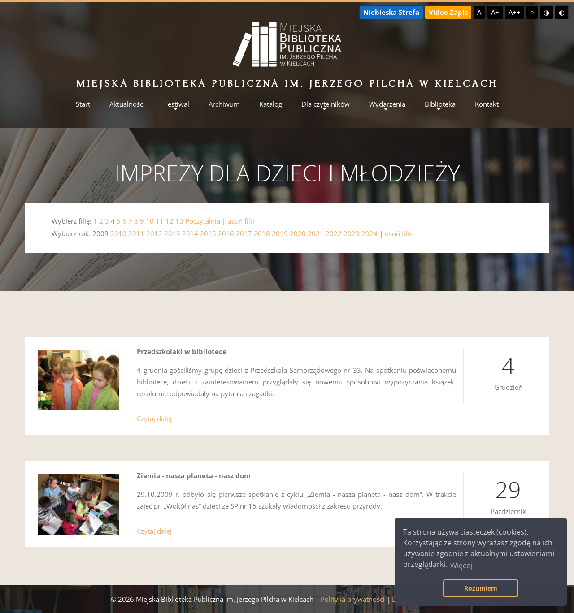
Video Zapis (448, 12)
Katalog (270, 104)
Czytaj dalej (154, 418)
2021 (316, 233)
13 (179, 220)
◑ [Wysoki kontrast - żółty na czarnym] (546, 12)
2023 (352, 233)
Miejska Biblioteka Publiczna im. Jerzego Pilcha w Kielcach (287, 84)
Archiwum (224, 104)
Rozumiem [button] (480, 588)
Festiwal (176, 104)
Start (83, 104)
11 (160, 220)
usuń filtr (241, 220)
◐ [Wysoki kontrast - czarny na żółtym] (562, 12)
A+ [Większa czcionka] (495, 12)
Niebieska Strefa (391, 12)
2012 (154, 233)
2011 (136, 233)
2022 (334, 233)
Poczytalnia (202, 220)
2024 (369, 233)
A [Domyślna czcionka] (479, 12)
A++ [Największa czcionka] (515, 12)
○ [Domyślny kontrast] (532, 12)
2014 (190, 233)
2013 (172, 233)
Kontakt (487, 104)
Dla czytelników (325, 104)
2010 (118, 233)
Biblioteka (440, 104)
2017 (244, 233)
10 (150, 220)
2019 (280, 233)
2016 (226, 233)
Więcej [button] (461, 565)
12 (169, 220)
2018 (262, 233)
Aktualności (127, 104)
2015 (208, 233)
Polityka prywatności (353, 599)
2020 (298, 233)
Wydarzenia (387, 104)
